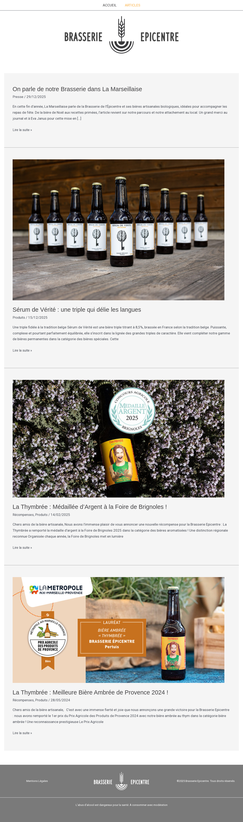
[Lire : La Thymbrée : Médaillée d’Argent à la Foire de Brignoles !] (118, 438)
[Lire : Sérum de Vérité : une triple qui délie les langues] (118, 229)
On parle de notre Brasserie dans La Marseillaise (80, 89)
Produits (19, 317)
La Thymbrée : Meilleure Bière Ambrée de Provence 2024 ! (93, 691)
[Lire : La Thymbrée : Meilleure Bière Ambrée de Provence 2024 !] (118, 629)
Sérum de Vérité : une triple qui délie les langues (79, 309)
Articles (132, 5)
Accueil (110, 5)
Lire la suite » (23, 129)
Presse (18, 97)
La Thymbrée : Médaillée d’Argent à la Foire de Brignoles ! (93, 506)
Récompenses (24, 514)
